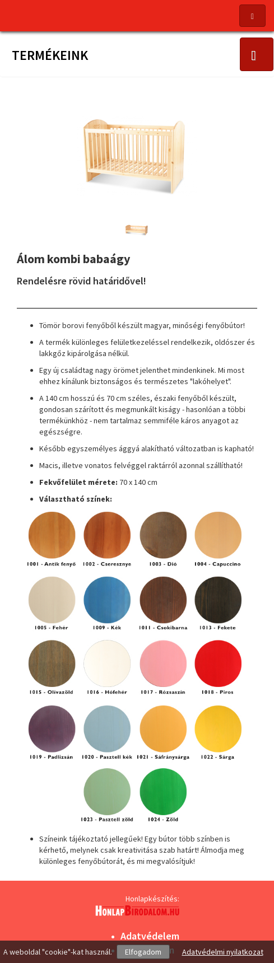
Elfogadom (143, 952)
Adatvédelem (149, 935)
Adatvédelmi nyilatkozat (222, 952)
